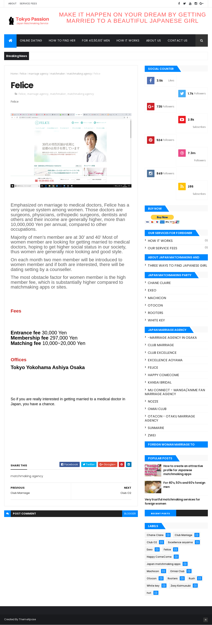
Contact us (178, 40)
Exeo (152, 290)
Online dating (31, 40)
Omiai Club (157, 408)
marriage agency (38, 73)
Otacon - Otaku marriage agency (170, 418)
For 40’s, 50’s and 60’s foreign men (184, 485)
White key (156, 320)
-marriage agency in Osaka (172, 337)
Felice (23, 73)
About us (153, 40)
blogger (130, 513)
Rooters (155, 312)
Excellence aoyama (165, 360)
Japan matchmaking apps (164, 564)
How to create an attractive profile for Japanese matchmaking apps (183, 470)
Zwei (152, 435)
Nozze (153, 401)
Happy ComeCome (163, 375)
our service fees (162, 248)
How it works (128, 40)
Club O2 (152, 542)
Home (14, 73)
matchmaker (57, 73)
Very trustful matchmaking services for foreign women (172, 501)
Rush (192, 578)
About (12, 3)
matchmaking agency (79, 73)
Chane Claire (159, 282)
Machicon (157, 298)
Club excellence (162, 352)
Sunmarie (156, 427)
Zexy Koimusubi (181, 585)
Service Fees (28, 3)
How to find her (62, 40)
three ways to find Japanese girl (177, 265)
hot (149, 593)
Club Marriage (161, 345)
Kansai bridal (159, 382)
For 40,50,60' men (96, 40)
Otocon (155, 305)
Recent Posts (160, 513)
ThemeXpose (27, 619)
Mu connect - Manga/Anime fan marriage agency (175, 392)
